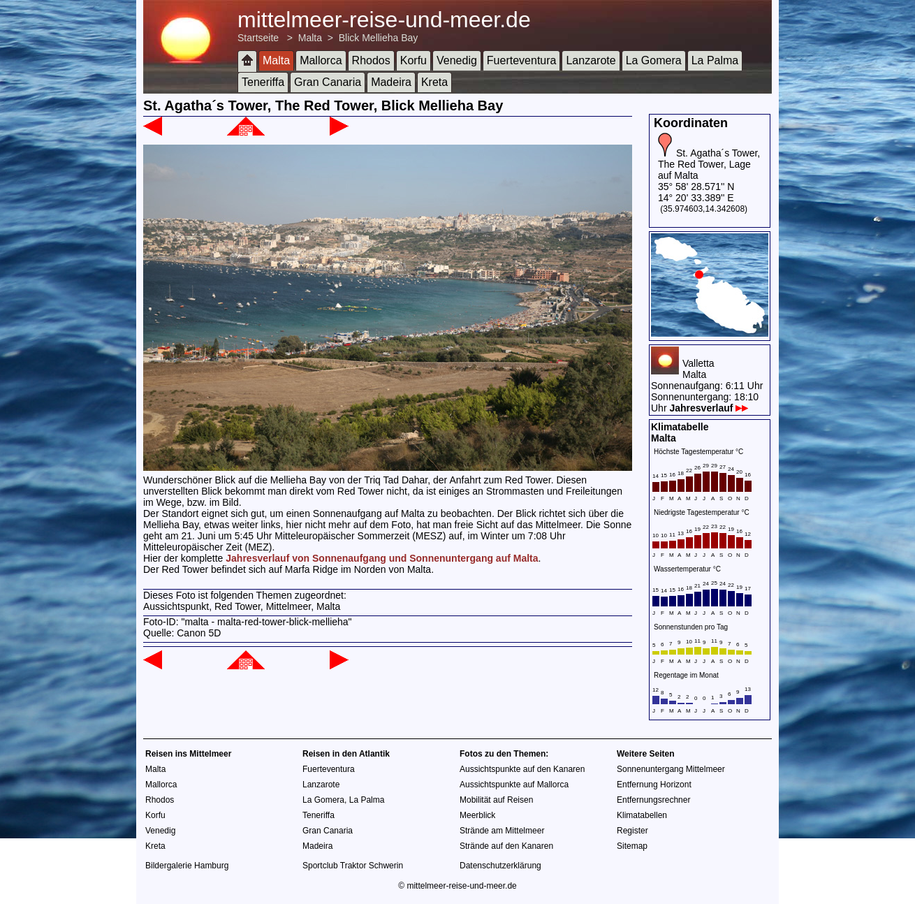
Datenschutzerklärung (500, 865)
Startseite (258, 37)
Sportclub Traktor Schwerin (352, 865)
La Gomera (654, 60)
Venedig (457, 60)
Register (632, 831)
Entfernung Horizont (654, 784)
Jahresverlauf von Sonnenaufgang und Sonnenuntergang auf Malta (382, 558)
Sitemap (632, 846)
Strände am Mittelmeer (502, 831)
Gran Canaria (327, 82)
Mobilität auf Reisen (496, 800)
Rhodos (371, 60)
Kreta (434, 82)
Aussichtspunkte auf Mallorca (514, 784)
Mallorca (321, 60)
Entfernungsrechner (653, 800)
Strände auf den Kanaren (506, 846)
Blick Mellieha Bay (378, 37)
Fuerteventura (522, 60)
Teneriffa (263, 82)
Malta (310, 37)
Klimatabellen (642, 815)
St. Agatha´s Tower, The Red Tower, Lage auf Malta (709, 164)
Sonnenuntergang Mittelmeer (671, 769)
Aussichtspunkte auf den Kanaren (522, 769)
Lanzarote (590, 60)
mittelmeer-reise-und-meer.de (384, 19)
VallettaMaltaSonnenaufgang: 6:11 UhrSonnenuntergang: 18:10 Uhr (707, 386)
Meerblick (477, 815)
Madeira (391, 82)
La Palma (715, 60)
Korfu (413, 60)
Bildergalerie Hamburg (186, 865)
